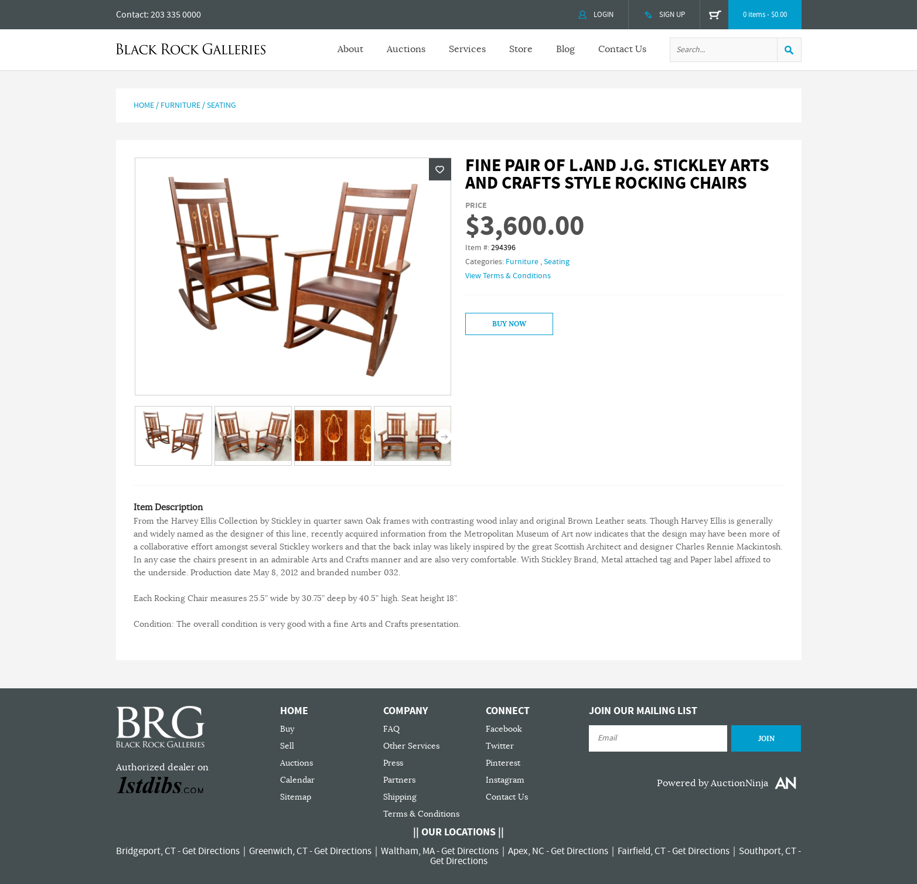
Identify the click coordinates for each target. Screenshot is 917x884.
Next (444, 436)
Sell (287, 746)
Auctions (406, 49)
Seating (221, 105)
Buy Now (509, 324)
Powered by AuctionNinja (712, 783)
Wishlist (440, 169)
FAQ (391, 729)
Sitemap (295, 797)
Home (144, 105)
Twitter (500, 746)
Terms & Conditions (421, 814)
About (350, 49)
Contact (131, 15)
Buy (287, 729)
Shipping (400, 797)
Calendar (297, 780)
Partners (399, 780)
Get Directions (211, 851)
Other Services (411, 746)
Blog (565, 49)
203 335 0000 (176, 15)
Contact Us (622, 49)
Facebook (504, 729)
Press (393, 763)
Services (467, 49)
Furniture (180, 105)
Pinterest (503, 763)
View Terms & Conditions (508, 276)
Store (521, 49)
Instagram (505, 780)
